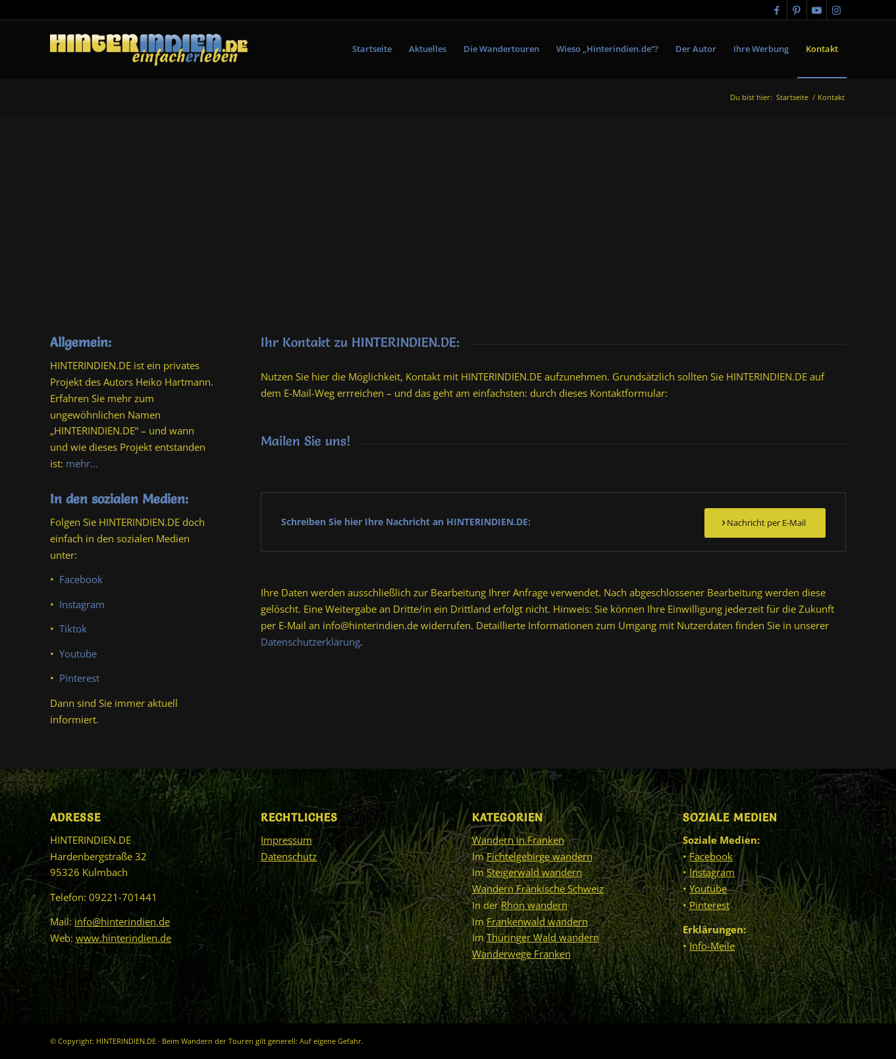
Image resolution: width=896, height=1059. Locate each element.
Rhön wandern (534, 905)
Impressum (286, 839)
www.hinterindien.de (123, 937)
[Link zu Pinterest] (796, 10)
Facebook (81, 579)
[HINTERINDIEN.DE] (149, 49)
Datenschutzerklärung (310, 641)
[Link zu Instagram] (837, 10)
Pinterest (79, 677)
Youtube (78, 653)
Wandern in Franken (518, 839)
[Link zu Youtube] (816, 10)
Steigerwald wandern (534, 872)
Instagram (82, 604)
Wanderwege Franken (521, 953)
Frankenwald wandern (537, 921)
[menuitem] (372, 49)
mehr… (82, 463)
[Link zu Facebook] (777, 10)
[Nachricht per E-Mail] (765, 523)
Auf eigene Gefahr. (331, 1041)
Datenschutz (289, 856)
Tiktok (73, 628)
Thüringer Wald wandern (543, 937)
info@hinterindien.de (122, 921)
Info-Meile (712, 945)
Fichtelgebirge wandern (540, 856)
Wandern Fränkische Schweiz (538, 888)
